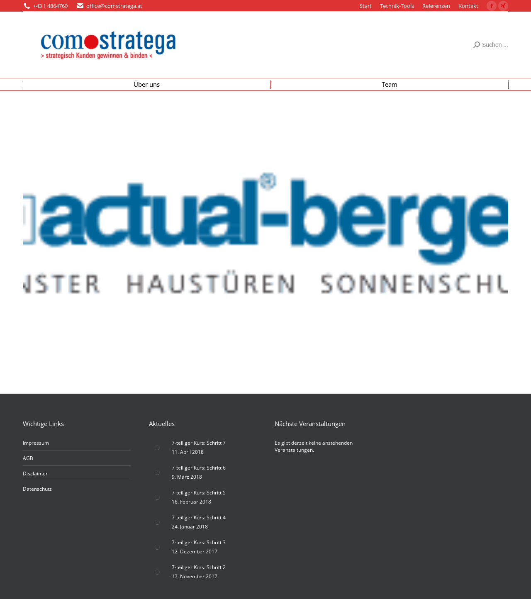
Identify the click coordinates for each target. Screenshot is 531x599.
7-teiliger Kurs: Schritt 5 (199, 492)
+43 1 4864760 (50, 6)
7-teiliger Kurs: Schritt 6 (199, 467)
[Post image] (157, 447)
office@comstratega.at (114, 6)
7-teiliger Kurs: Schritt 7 (199, 442)
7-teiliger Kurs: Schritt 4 (199, 517)
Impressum (36, 442)
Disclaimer (35, 473)
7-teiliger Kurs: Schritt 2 (199, 567)
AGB (28, 458)
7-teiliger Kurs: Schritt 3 (199, 542)
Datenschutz (37, 488)
